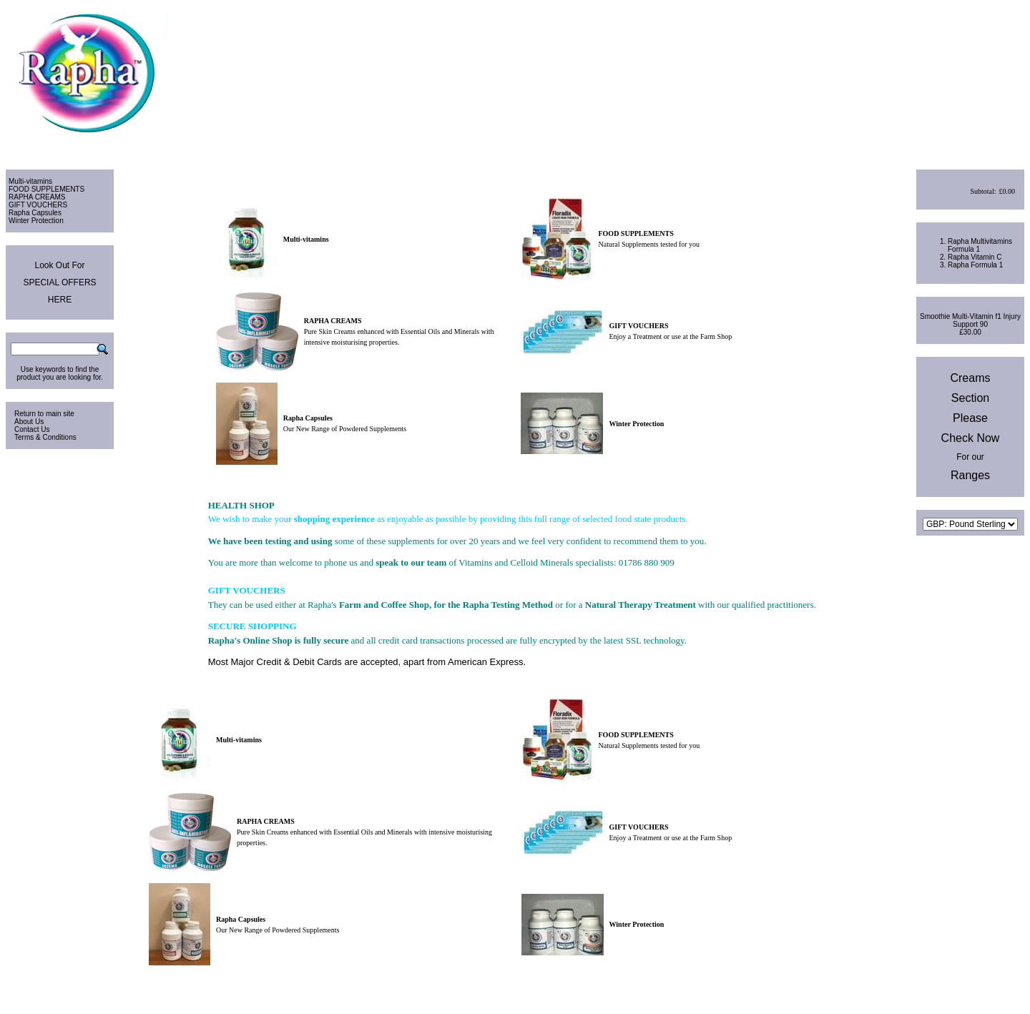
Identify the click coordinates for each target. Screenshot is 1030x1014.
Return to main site (44, 414)
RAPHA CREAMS (37, 197)
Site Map (1010, 996)
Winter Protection (36, 221)
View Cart (964, 149)
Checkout (1007, 149)
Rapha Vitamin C (974, 257)
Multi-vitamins (30, 181)
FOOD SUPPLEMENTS (46, 189)
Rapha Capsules (35, 213)
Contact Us (31, 429)
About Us (29, 421)
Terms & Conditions (45, 437)
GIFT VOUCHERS (38, 205)
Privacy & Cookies (959, 996)
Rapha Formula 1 (975, 265)
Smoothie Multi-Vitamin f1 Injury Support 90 (970, 320)
